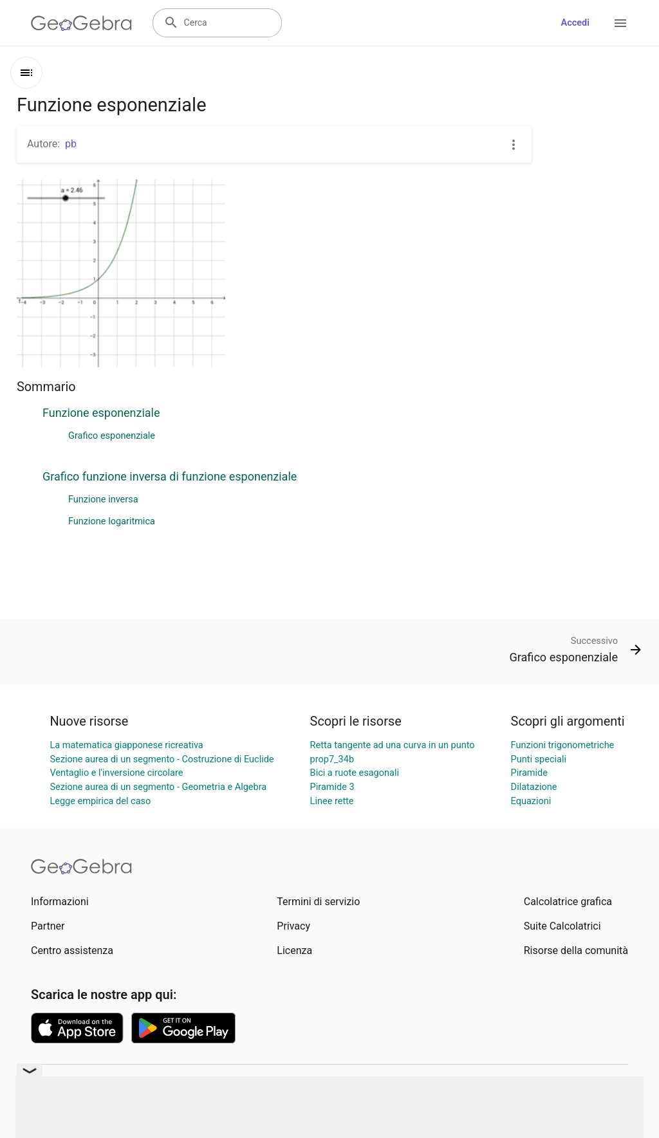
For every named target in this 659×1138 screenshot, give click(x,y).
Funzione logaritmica (111, 521)
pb (71, 144)
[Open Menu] (620, 23)
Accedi (575, 22)
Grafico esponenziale (111, 435)
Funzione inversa (103, 499)
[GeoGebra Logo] (81, 23)
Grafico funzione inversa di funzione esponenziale (169, 476)
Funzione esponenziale (101, 412)
